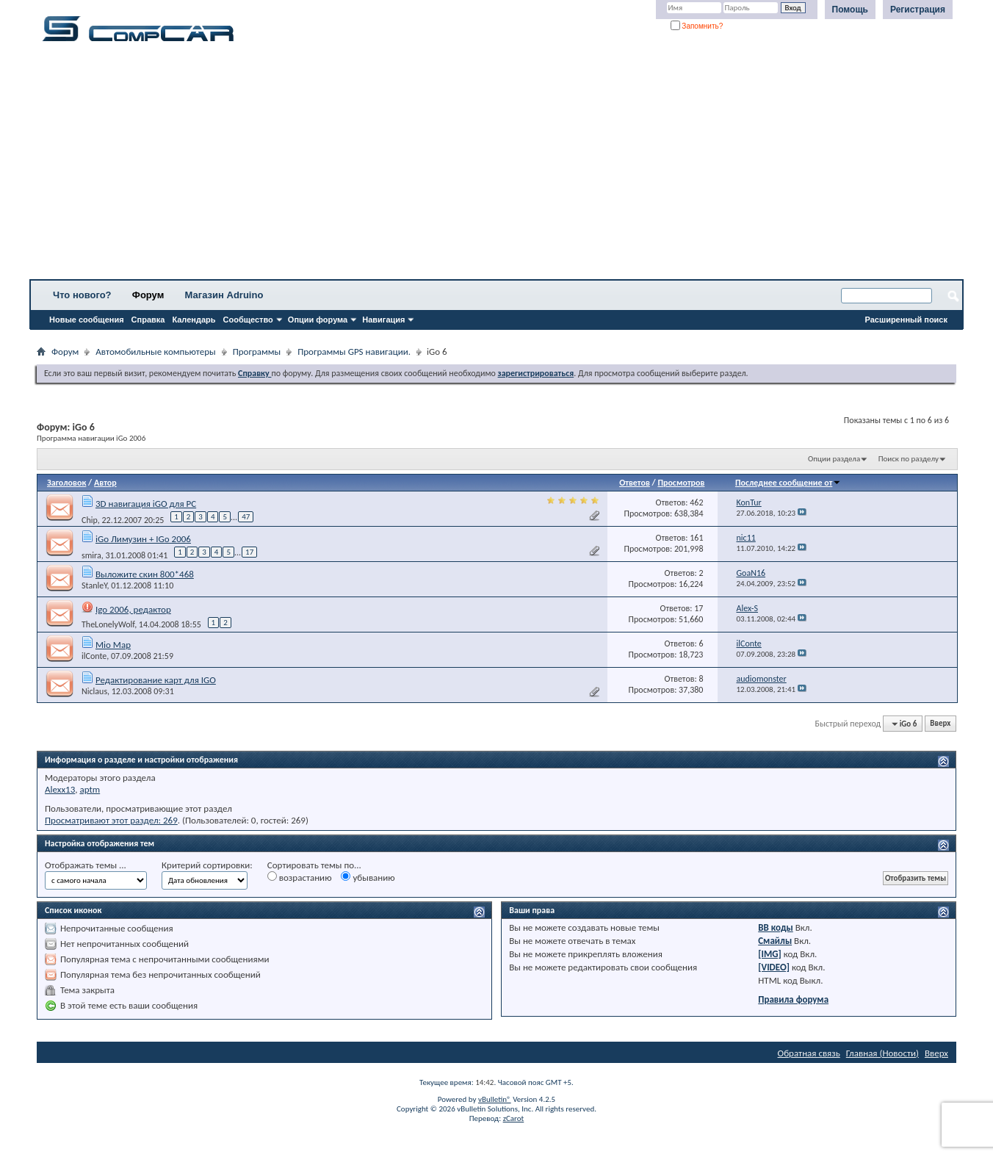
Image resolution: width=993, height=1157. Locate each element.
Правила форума (793, 999)
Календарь (193, 319)
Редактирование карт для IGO (155, 679)
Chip (90, 519)
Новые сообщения (86, 319)
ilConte (94, 656)
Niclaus (94, 691)
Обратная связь (809, 1053)
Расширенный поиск (906, 319)
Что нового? (82, 294)
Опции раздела (834, 459)
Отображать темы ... (85, 865)
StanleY (94, 585)
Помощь (850, 9)
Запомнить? (697, 26)
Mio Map (113, 644)
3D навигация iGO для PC (145, 503)
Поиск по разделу (908, 459)
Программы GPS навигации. (354, 351)
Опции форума (317, 319)
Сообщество (248, 319)
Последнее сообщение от (788, 482)
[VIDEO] (774, 967)
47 (246, 517)
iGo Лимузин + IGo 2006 (143, 538)
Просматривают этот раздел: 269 (111, 820)
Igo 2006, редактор (133, 609)
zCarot (513, 1118)
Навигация (383, 319)
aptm (89, 789)
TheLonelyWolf (108, 624)
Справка (148, 319)
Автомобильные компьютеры (155, 351)
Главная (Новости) (882, 1053)
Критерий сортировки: (207, 865)
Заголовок (66, 482)
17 (249, 552)
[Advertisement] (459, 165)
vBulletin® (494, 1099)
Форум (148, 294)
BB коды (775, 927)
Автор (105, 482)
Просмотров (680, 482)
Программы (257, 351)
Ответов (634, 482)
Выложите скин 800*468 (144, 574)
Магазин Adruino (224, 294)
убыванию (367, 877)
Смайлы (775, 940)
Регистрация (917, 9)
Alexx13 (60, 789)
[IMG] (769, 953)
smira (91, 554)
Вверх (940, 724)
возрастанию (299, 877)
